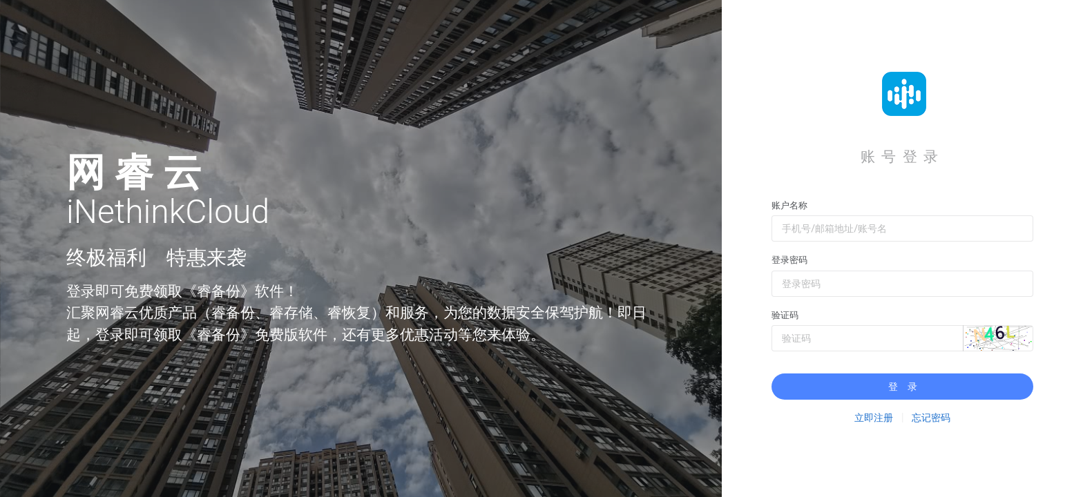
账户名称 (789, 205)
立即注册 (873, 417)
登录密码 (789, 260)
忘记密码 (931, 417)
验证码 (784, 315)
